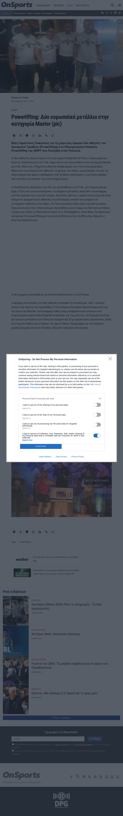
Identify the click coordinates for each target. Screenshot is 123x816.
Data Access (61, 456)
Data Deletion (45, 456)
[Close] (111, 359)
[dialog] (61, 408)
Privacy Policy (77, 456)
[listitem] (61, 398)
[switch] (97, 405)
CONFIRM (40, 446)
